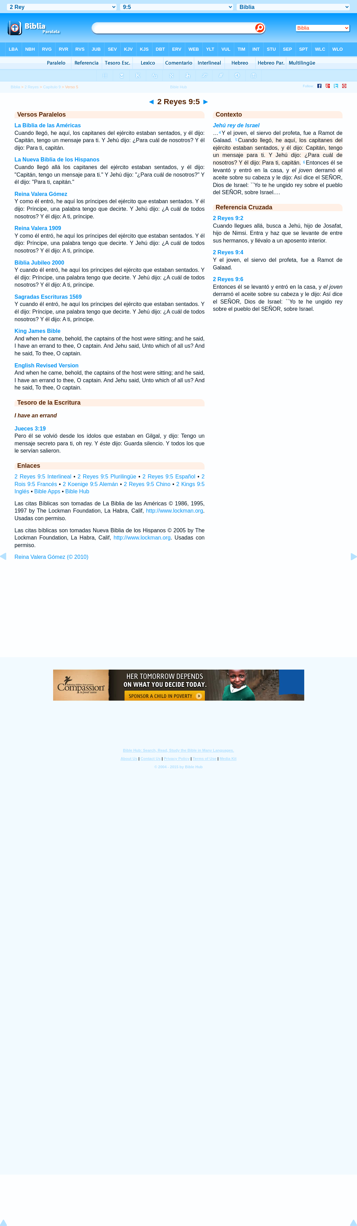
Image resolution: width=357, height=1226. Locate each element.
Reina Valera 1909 (37, 228)
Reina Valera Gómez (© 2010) (51, 557)
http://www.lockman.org (174, 511)
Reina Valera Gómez (40, 194)
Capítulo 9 (52, 87)
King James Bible (37, 331)
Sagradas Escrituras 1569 (48, 297)
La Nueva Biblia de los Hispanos (56, 159)
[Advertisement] (178, 615)
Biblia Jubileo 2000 (39, 263)
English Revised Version (46, 365)
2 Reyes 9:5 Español (168, 476)
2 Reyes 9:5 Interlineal (42, 476)
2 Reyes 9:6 (228, 279)
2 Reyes (31, 87)
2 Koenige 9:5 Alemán (90, 484)
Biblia (15, 87)
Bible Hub (77, 491)
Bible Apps (47, 491)
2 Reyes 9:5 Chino (147, 484)
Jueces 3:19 (30, 429)
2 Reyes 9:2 (228, 218)
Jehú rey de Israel (236, 125)
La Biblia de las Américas (47, 125)
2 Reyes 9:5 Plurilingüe (107, 476)
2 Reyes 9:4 (228, 252)
